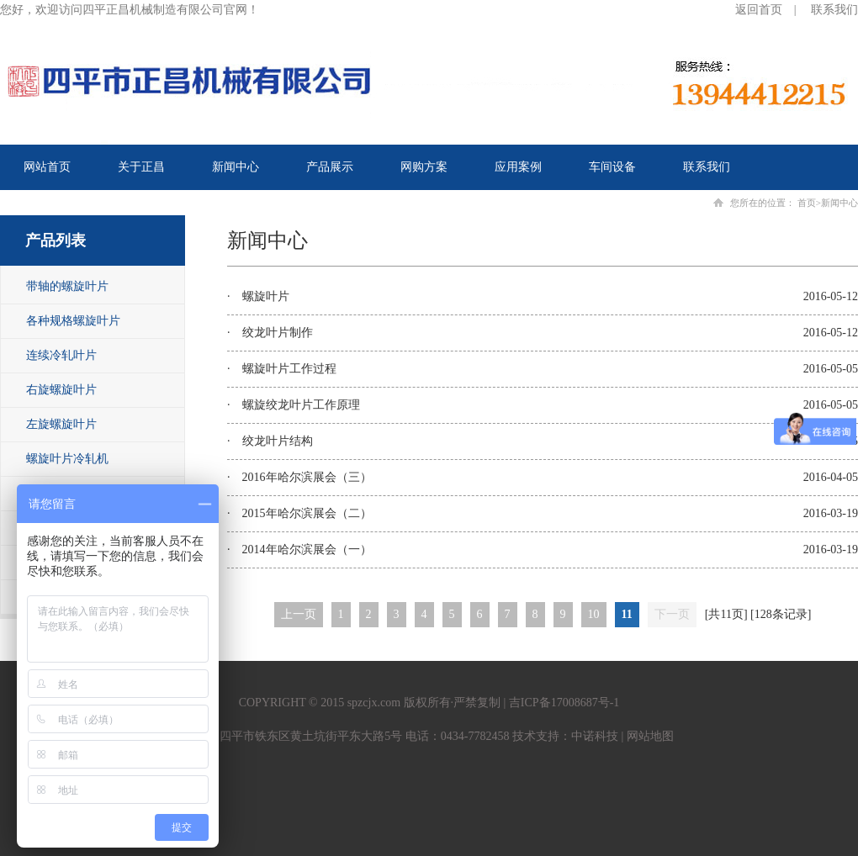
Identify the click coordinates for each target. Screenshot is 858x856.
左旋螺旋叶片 (61, 424)
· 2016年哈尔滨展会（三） (299, 477)
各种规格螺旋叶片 (73, 320)
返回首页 (758, 9)
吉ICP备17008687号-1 (564, 702)
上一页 (298, 614)
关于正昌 (141, 167)
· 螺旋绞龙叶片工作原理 (293, 405)
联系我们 (834, 9)
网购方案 (424, 167)
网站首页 (47, 167)
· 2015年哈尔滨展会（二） (299, 513)
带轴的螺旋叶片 (67, 286)
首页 (806, 203)
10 (594, 614)
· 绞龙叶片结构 (270, 441)
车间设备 (612, 167)
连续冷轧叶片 (61, 355)
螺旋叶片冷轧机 (67, 458)
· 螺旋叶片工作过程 (281, 368)
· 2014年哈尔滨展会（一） (299, 549)
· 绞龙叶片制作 (270, 332)
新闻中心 (235, 167)
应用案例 (518, 167)
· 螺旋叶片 (258, 296)
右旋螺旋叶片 (61, 389)
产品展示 (329, 167)
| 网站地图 (646, 736)
